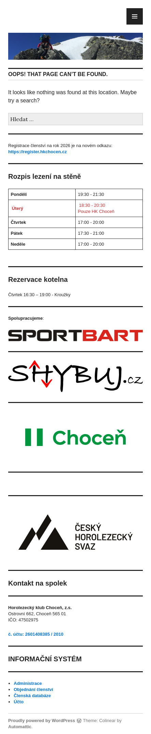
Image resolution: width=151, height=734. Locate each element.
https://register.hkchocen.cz (37, 151)
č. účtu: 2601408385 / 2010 (35, 634)
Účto (19, 701)
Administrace (28, 683)
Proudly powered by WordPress (41, 720)
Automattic (19, 726)
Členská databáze (32, 695)
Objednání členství (33, 689)
